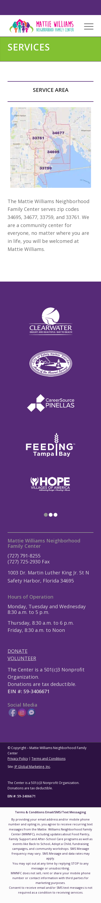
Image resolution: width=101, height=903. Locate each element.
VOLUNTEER (22, 658)
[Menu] (86, 26)
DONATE (17, 651)
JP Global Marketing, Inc (32, 766)
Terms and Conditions (48, 758)
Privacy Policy (18, 758)
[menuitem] (86, 26)
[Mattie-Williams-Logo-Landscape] (42, 26)
